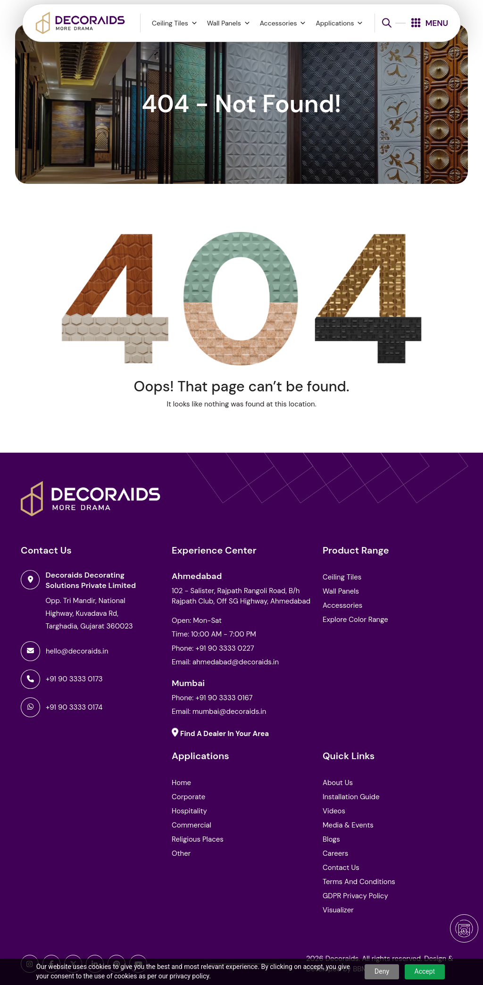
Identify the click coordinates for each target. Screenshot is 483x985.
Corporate (188, 797)
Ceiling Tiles (175, 23)
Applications (339, 23)
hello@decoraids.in (77, 651)
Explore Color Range (355, 619)
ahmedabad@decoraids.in (235, 662)
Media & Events (348, 825)
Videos (334, 811)
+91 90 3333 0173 (74, 679)
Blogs (331, 839)
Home (181, 782)
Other (181, 853)
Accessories (283, 23)
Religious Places (198, 839)
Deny (382, 971)
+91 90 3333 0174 (74, 707)
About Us (338, 782)
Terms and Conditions (359, 881)
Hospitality (189, 811)
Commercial (191, 825)
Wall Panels (228, 23)
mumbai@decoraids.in (229, 711)
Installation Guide (351, 797)
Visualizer (338, 910)
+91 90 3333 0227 (224, 648)
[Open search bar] (386, 23)
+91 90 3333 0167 (223, 698)
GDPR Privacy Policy (355, 896)
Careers (335, 853)
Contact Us (341, 867)
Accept (425, 971)
